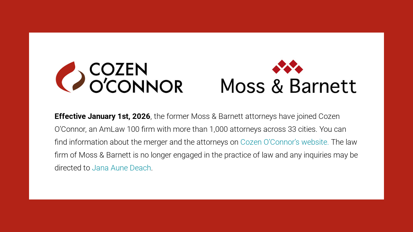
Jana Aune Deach (121, 167)
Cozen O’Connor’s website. (284, 142)
